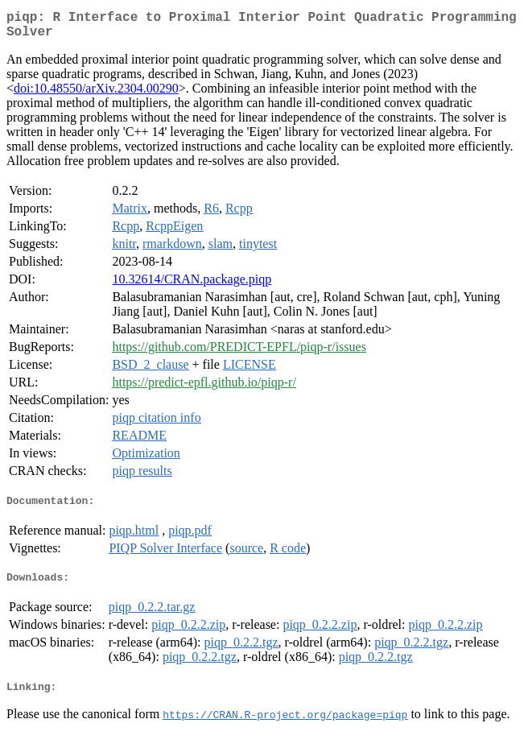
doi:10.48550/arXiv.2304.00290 (96, 94)
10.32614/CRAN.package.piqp (191, 285)
